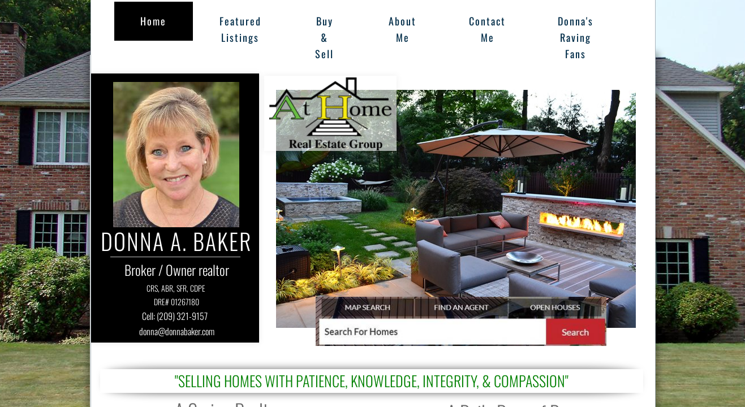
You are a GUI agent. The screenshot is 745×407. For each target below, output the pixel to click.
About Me (402, 29)
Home (153, 21)
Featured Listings (240, 29)
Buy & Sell (324, 37)
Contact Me (487, 29)
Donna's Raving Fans (575, 37)
